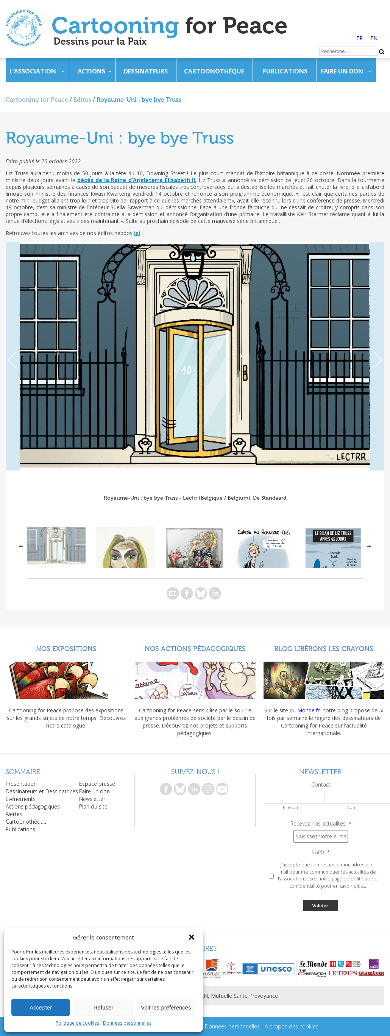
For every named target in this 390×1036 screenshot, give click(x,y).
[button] (191, 937)
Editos (82, 99)
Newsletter (92, 798)
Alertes (14, 814)
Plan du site (93, 806)
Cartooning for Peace (37, 99)
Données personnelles (127, 1023)
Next (377, 356)
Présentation (21, 783)
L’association (32, 71)
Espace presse (97, 783)
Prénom (291, 807)
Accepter (41, 1007)
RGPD (321, 852)
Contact (321, 784)
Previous (13, 356)
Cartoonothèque (214, 71)
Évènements (21, 798)
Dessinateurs (146, 71)
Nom (351, 807)
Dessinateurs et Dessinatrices (42, 791)
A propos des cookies (291, 1026)
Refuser (104, 1007)
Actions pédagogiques (33, 806)
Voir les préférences (166, 1007)
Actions (91, 71)
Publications (284, 71)
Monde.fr (308, 710)
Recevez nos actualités (320, 823)
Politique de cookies (77, 1023)
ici (137, 233)
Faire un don (342, 71)
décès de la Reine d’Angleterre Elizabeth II (136, 180)
